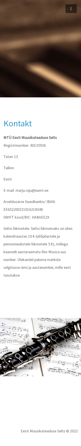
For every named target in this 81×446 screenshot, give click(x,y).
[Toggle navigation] (71, 8)
